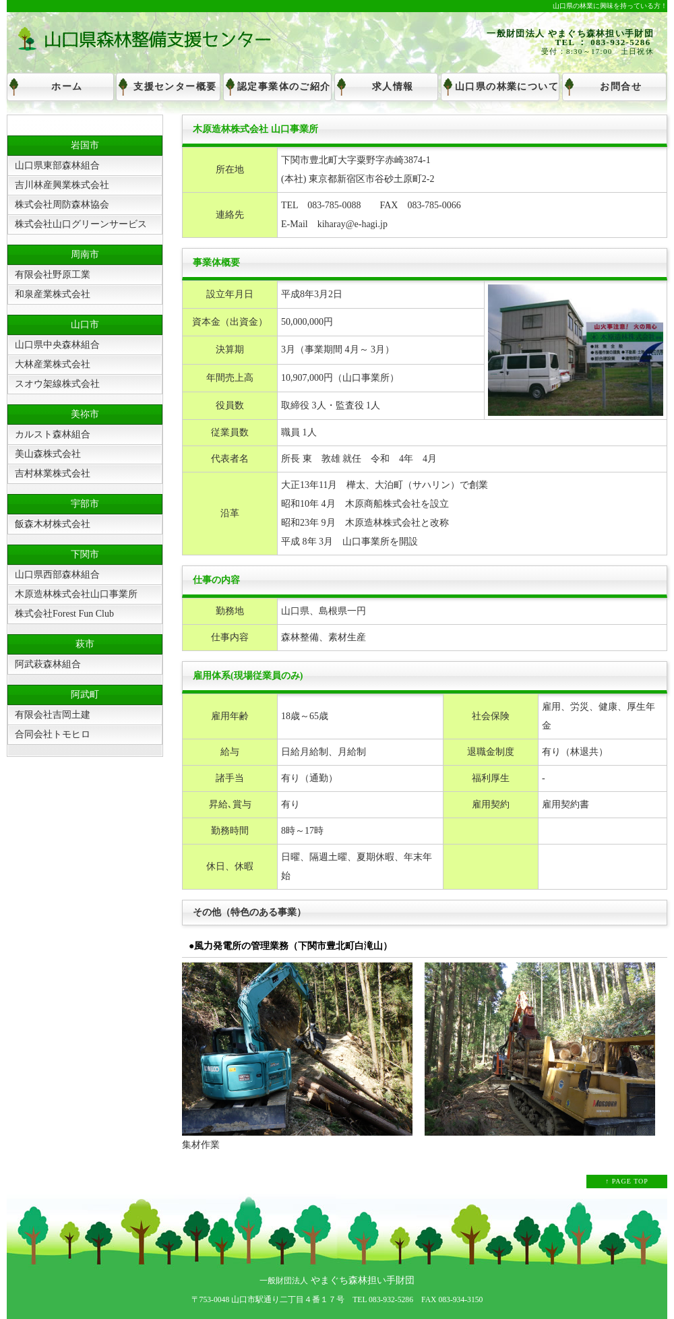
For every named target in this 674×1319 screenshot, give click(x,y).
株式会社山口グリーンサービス (81, 224)
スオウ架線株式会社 (57, 384)
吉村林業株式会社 (52, 473)
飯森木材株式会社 (52, 524)
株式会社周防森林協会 (62, 205)
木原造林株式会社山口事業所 (76, 594)
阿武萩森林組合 (48, 664)
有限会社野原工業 (52, 275)
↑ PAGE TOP (626, 1181)
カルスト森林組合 (52, 434)
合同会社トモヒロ (52, 734)
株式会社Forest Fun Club (64, 614)
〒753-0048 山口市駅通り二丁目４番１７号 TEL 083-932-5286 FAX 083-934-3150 (337, 1299)
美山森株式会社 (48, 454)
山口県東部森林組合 (57, 165)
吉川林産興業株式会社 (62, 185)
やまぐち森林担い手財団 (361, 1280)
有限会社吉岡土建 (52, 715)
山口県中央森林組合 (57, 345)
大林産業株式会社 (52, 364)
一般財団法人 (283, 1281)
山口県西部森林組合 (57, 575)
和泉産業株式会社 (52, 294)
